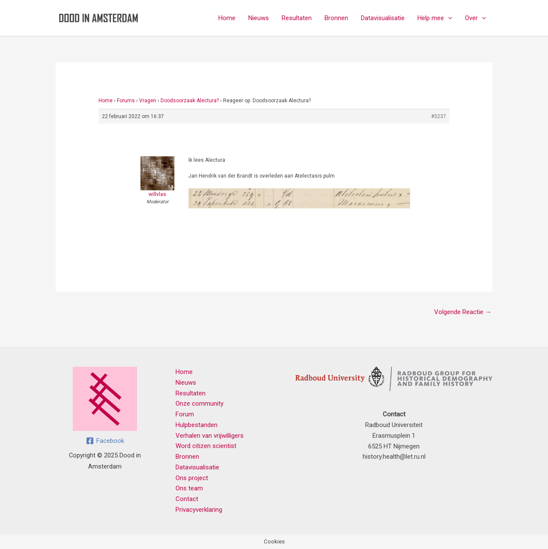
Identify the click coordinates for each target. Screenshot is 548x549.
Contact (187, 499)
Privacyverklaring (199, 509)
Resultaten (297, 18)
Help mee (434, 18)
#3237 (438, 116)
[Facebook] (105, 441)
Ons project (192, 478)
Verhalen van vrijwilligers (210, 435)
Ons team (189, 488)
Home (226, 18)
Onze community (199, 403)
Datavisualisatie (383, 18)
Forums (126, 101)
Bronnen (336, 18)
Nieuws (258, 18)
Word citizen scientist (206, 446)
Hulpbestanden (196, 425)
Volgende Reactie (462, 312)
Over (475, 18)
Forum (185, 414)
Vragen (147, 101)
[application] (448, 18)
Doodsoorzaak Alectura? (190, 101)
